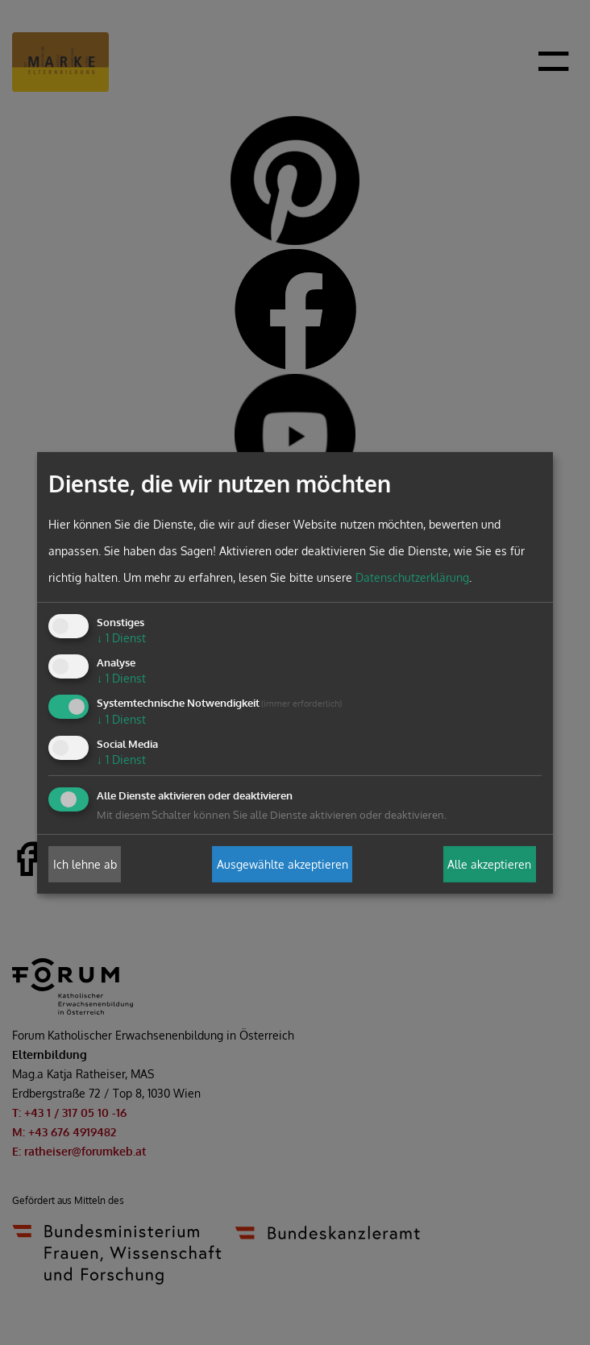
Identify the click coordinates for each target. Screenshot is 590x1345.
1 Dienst (121, 638)
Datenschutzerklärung (412, 577)
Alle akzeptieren (489, 864)
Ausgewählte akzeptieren (282, 864)
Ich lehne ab (85, 864)
